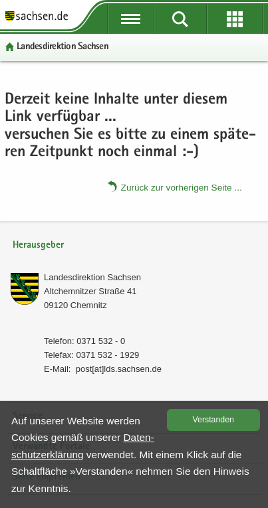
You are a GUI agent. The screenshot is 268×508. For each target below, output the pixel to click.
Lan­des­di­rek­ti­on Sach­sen (62, 47)
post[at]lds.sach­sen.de (119, 369)
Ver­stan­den (213, 419)
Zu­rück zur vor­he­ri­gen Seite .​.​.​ (181, 187)
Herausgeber (38, 245)
